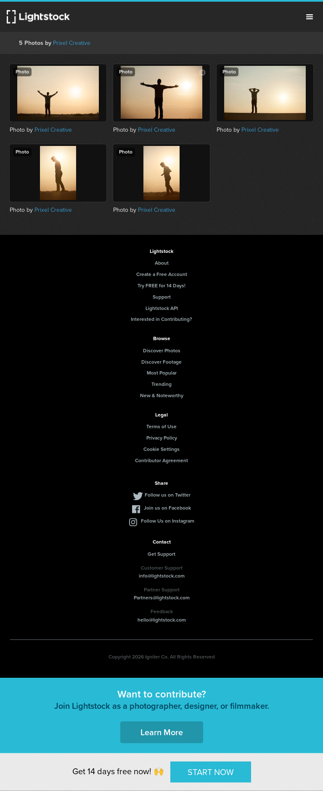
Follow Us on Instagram (167, 521)
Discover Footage (161, 362)
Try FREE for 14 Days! (161, 285)
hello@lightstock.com (162, 620)
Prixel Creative (71, 43)
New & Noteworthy (161, 395)
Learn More (161, 732)
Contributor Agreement (161, 460)
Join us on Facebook (167, 508)
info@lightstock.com (162, 576)
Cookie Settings (161, 449)
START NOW (211, 771)
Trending (161, 384)
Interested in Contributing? (161, 319)
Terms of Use (161, 426)
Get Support (161, 554)
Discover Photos (161, 350)
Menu (309, 16)
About (162, 263)
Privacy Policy (161, 438)
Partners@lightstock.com (162, 597)
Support (162, 297)
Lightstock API (162, 308)
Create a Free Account (161, 274)
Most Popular (162, 373)
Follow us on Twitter (168, 495)
